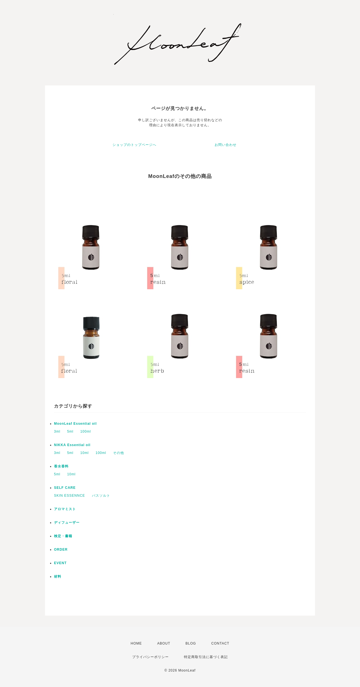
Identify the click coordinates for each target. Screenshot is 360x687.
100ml (85, 431)
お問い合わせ (226, 145)
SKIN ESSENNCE (69, 496)
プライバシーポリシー (150, 657)
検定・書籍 (63, 536)
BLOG (191, 643)
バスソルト (101, 496)
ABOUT (163, 643)
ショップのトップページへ (134, 145)
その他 (118, 453)
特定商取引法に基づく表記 (206, 657)
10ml (84, 453)
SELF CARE (65, 488)
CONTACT (220, 643)
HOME (136, 643)
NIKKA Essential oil (72, 445)
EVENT (60, 563)
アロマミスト (65, 509)
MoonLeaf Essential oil (75, 424)
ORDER (61, 550)
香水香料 (61, 466)
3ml (57, 431)
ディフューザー (67, 523)
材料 (57, 576)
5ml (70, 431)
